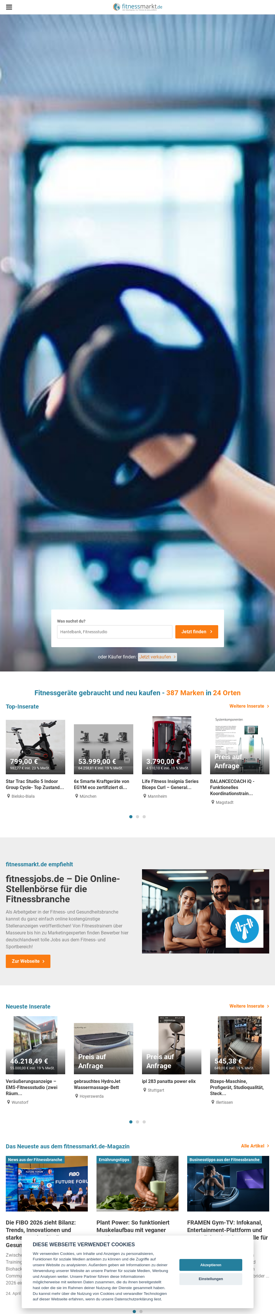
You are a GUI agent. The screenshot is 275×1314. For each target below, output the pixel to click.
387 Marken (185, 693)
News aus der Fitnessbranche (35, 1159)
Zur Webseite (26, 961)
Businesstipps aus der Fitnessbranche (225, 1159)
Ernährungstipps (114, 1159)
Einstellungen (211, 1279)
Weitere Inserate (247, 706)
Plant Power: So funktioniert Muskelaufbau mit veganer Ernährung (133, 1230)
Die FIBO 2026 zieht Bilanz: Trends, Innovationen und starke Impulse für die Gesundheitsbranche (41, 1234)
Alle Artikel (252, 1146)
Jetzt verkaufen (155, 657)
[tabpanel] (35, 757)
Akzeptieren (210, 1265)
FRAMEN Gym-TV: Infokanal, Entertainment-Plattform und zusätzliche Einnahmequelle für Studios (227, 1234)
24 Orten (227, 693)
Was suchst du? (71, 621)
